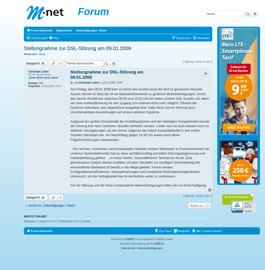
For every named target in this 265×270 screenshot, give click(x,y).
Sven (42, 54)
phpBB (129, 239)
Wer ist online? (35, 216)
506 (41, 83)
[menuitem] (54, 38)
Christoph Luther (38, 71)
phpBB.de (158, 243)
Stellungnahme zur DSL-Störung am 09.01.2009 (77, 48)
